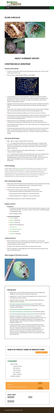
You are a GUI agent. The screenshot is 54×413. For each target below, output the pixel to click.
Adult (8, 154)
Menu (8, 7)
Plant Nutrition (16, 368)
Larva (8, 143)
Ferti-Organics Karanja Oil (16, 229)
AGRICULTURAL (14, 364)
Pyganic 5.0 (12, 222)
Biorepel (12, 231)
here (18, 168)
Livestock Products (17, 366)
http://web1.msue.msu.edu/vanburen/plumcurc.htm (22, 304)
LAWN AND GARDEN (15, 376)
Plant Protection (17, 370)
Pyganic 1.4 (12, 220)
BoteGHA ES (12, 233)
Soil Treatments (17, 372)
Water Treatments (17, 374)
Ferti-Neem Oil (13, 227)
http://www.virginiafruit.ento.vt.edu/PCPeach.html (21, 311)
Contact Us (10, 386)
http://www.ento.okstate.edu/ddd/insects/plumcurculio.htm (23, 313)
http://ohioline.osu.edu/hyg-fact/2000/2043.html (21, 309)
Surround (12, 218)
